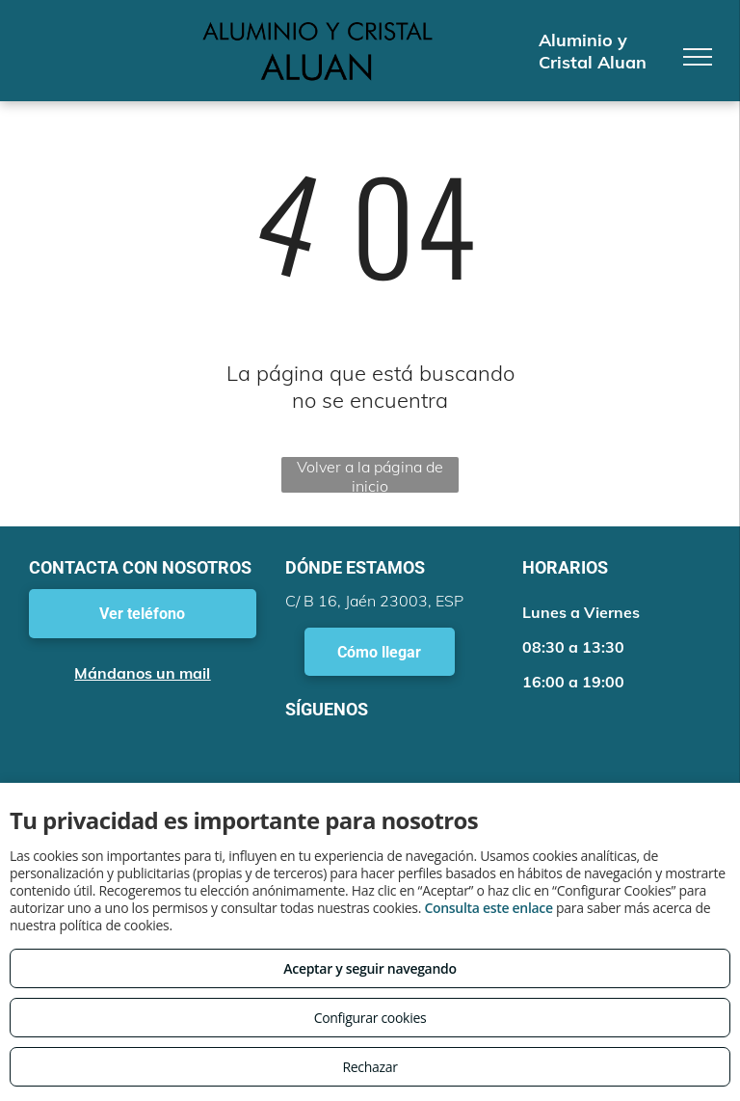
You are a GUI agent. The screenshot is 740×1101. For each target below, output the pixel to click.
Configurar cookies (370, 1017)
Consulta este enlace (488, 908)
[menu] (698, 57)
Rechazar (369, 1067)
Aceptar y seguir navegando (369, 968)
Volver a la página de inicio (370, 475)
